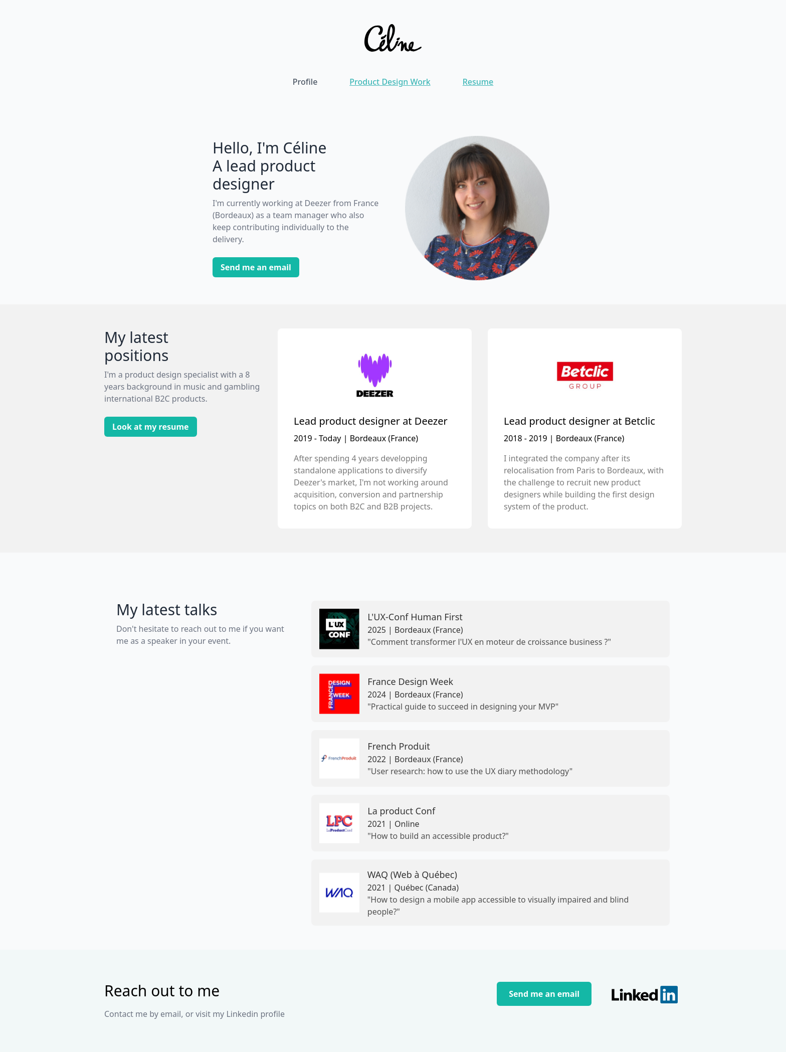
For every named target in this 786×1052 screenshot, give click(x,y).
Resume (478, 81)
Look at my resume (150, 426)
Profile (305, 81)
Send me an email (256, 267)
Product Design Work (389, 81)
